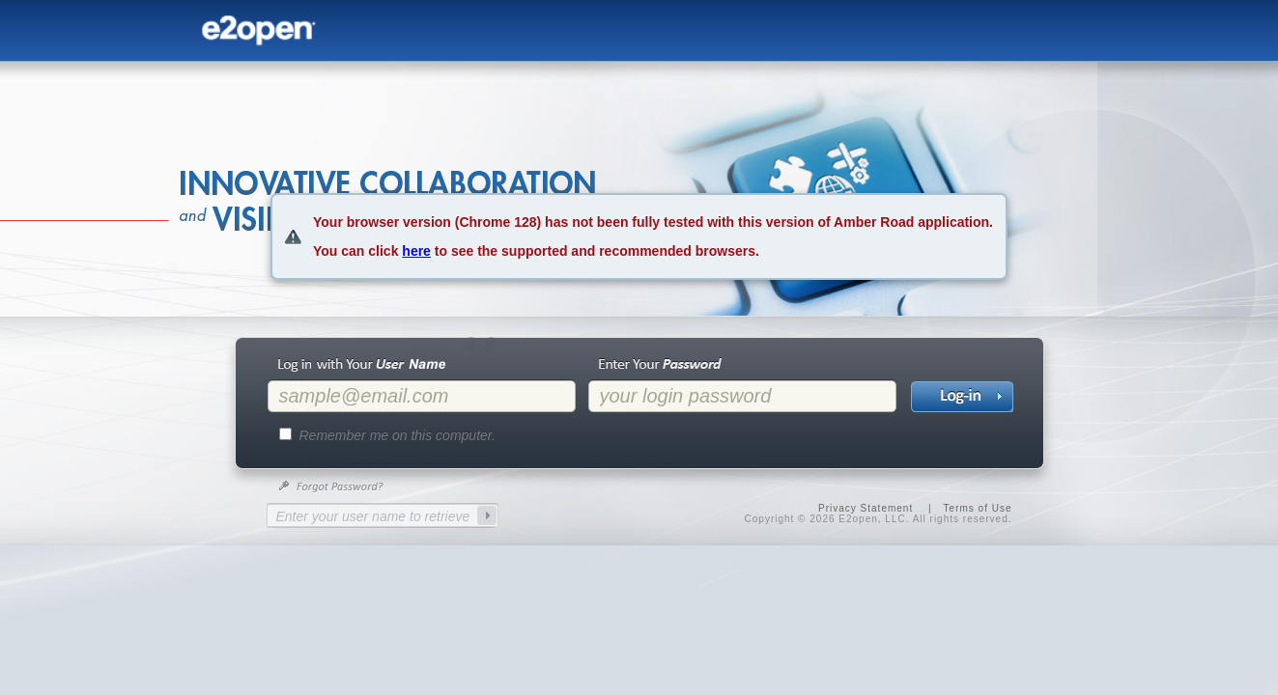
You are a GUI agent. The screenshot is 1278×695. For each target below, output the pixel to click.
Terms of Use (978, 508)
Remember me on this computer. (397, 435)
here (416, 251)
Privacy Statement (865, 508)
